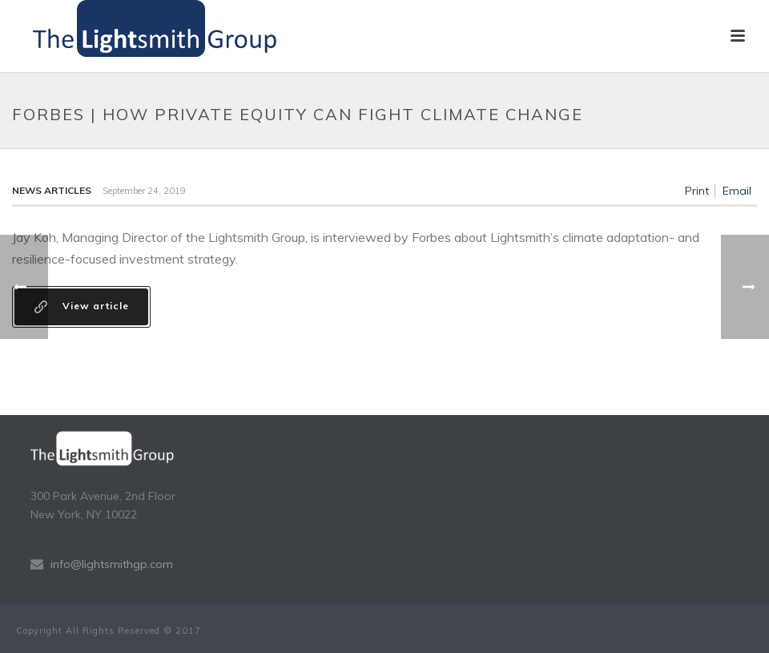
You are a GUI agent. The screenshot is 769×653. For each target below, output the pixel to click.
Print (697, 190)
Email (737, 190)
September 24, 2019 (144, 190)
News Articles (51, 190)
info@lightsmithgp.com (111, 564)
